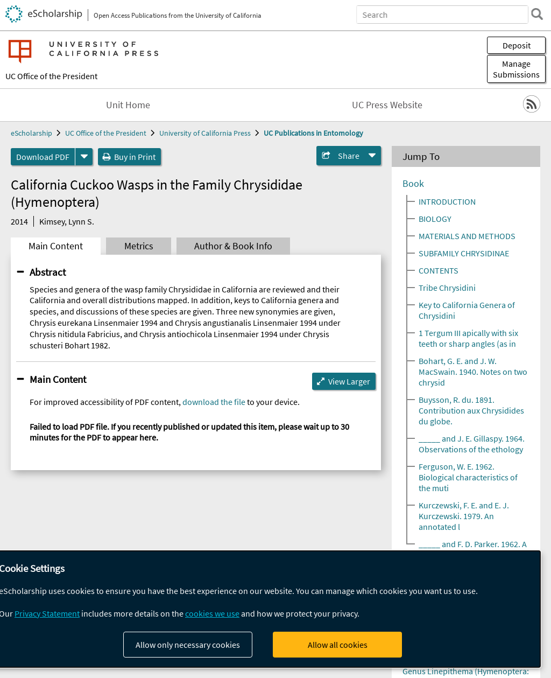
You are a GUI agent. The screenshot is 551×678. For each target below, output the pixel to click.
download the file (213, 401)
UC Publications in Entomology (313, 133)
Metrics (138, 246)
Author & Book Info (233, 246)
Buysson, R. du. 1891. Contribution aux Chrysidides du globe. (471, 410)
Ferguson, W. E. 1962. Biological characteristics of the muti (468, 477)
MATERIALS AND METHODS (467, 235)
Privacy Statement (47, 613)
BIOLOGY (435, 218)
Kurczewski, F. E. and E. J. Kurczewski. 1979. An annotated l (464, 516)
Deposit (517, 45)
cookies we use (212, 613)
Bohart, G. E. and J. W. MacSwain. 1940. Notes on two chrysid (473, 371)
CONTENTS (438, 270)
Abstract (48, 271)
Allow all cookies (338, 644)
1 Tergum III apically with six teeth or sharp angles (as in (468, 338)
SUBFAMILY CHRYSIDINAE (464, 253)
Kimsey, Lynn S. (66, 221)
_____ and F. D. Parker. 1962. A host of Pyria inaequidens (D (473, 549)
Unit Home (128, 105)
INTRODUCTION (447, 201)
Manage (516, 69)
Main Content (56, 246)
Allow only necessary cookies (188, 644)
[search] (537, 14)
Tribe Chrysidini (447, 287)
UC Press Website (387, 105)
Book (413, 184)
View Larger (349, 381)
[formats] (84, 156)
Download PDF (42, 156)
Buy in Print (135, 156)
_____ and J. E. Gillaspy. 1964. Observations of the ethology (472, 444)
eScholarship (31, 133)
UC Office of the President (51, 76)
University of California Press (205, 133)
